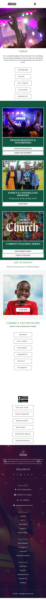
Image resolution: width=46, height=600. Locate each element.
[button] (35, 4)
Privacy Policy (23, 532)
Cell (23, 520)
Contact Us (23, 528)
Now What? (23, 524)
